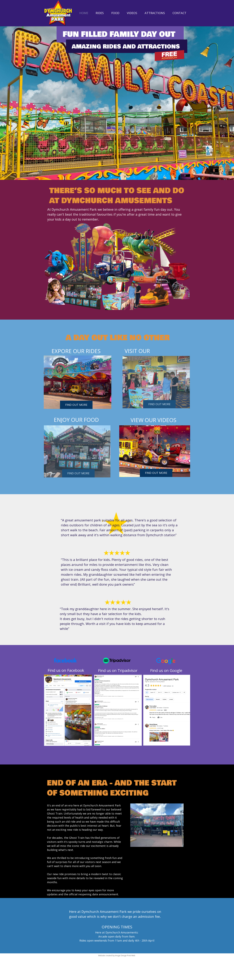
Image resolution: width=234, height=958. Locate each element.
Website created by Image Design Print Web (116, 955)
